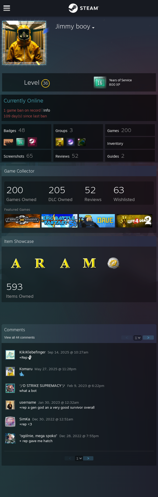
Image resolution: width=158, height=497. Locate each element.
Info (46, 110)
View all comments (19, 337)
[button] (37, 82)
